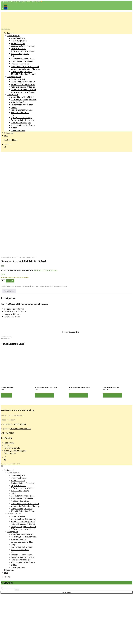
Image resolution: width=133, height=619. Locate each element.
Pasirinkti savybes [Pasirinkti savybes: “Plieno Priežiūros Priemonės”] (112, 420)
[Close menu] (2, 491)
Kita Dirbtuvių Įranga (20, 53)
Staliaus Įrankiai (13, 35)
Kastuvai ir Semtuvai (20, 112)
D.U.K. (6, 470)
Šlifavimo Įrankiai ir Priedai (23, 92)
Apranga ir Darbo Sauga (21, 117)
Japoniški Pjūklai (18, 38)
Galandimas (9, 133)
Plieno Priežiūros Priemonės (111, 412)
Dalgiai (14, 107)
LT (5, 602)
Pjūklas (3, 299)
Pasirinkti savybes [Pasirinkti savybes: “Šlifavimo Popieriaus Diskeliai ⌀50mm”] (78, 420)
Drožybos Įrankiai (14, 76)
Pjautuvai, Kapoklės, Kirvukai (23, 99)
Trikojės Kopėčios (18, 102)
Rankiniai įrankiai (62, 311)
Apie (6, 135)
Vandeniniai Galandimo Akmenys (25, 69)
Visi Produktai (12, 282)
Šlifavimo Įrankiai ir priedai (23, 51)
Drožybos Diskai (18, 79)
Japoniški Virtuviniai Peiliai (22, 58)
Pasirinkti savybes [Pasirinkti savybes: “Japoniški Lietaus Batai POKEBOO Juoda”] (44, 420)
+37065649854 (10, 140)
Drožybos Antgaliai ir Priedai (23, 89)
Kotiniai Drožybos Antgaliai (23, 87)
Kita (12, 115)
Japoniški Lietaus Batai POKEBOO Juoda (46, 412)
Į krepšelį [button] (6, 420)
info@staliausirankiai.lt (20, 453)
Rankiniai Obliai (18, 43)
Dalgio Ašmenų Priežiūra (21, 71)
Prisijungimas (10, 478)
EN (9, 602)
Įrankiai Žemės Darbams (21, 109)
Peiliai (13, 56)
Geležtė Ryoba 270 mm (7, 412)
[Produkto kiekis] (3, 305)
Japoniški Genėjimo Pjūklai (22, 97)
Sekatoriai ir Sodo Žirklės (22, 104)
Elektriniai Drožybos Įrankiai (23, 81)
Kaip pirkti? (9, 467)
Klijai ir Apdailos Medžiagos (23, 125)
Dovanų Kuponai (18, 130)
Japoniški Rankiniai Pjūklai (49, 311)
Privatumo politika (12, 473)
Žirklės (14, 127)
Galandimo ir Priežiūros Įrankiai (25, 66)
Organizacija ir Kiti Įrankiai (22, 120)
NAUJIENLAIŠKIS (7, 458)
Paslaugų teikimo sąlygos (15, 475)
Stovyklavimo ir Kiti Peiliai (22, 61)
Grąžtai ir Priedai (18, 48)
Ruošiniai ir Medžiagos (21, 122)
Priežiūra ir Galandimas (20, 64)
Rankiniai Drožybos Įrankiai (23, 84)
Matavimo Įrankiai (19, 40)
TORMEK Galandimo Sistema (23, 74)
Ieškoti (17, 615)
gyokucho (38, 311)
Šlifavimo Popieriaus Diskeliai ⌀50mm (79, 412)
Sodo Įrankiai (12, 94)
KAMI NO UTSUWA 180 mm (45, 295)
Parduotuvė (8, 33)
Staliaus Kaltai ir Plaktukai (22, 46)
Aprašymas (9, 316)
